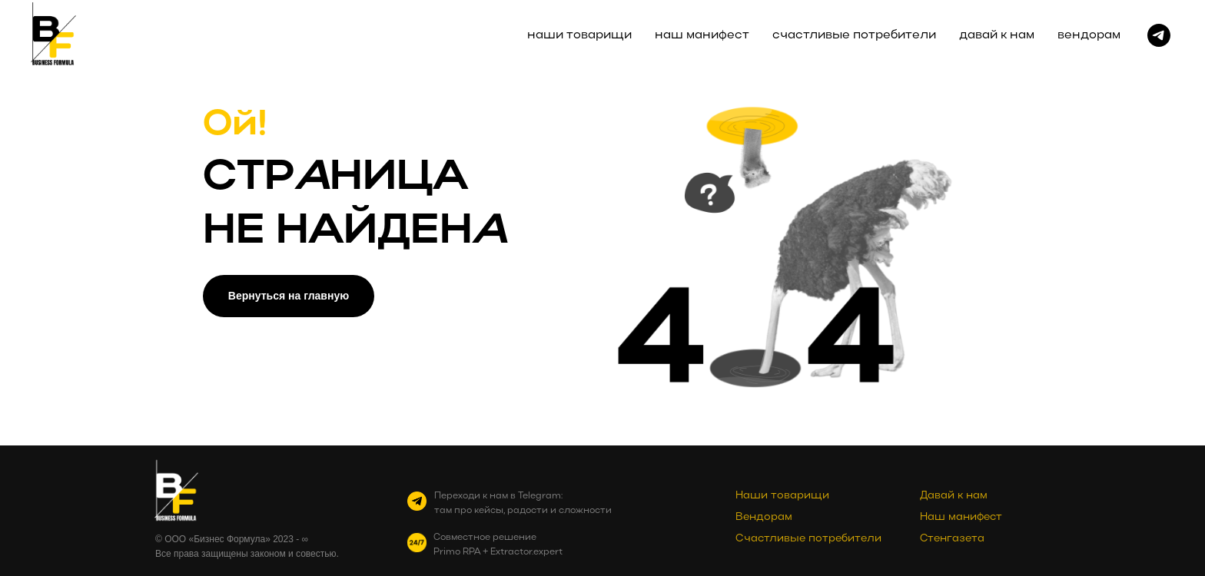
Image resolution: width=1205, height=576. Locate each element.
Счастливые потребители (808, 539)
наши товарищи (579, 35)
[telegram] (1158, 35)
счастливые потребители (854, 35)
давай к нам (996, 35)
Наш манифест (961, 517)
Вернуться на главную (288, 296)
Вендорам (763, 517)
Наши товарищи (782, 496)
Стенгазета (952, 539)
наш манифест (702, 35)
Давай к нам (954, 496)
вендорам (1088, 35)
